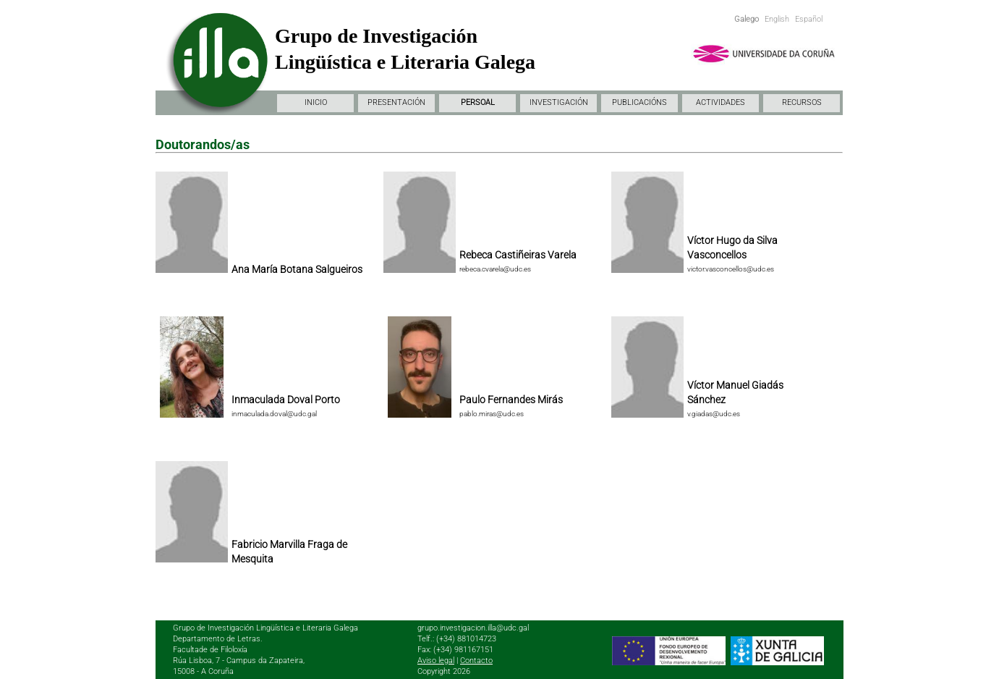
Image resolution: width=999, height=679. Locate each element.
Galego (746, 19)
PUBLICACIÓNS (639, 102)
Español (808, 19)
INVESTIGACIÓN (559, 102)
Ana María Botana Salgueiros (296, 269)
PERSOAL (478, 102)
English (777, 19)
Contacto (476, 660)
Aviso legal (435, 660)
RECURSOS (802, 102)
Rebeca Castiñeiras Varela (518, 255)
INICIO (316, 102)
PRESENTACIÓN (396, 102)
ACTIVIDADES (720, 102)
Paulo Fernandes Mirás (511, 399)
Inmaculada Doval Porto (285, 399)
